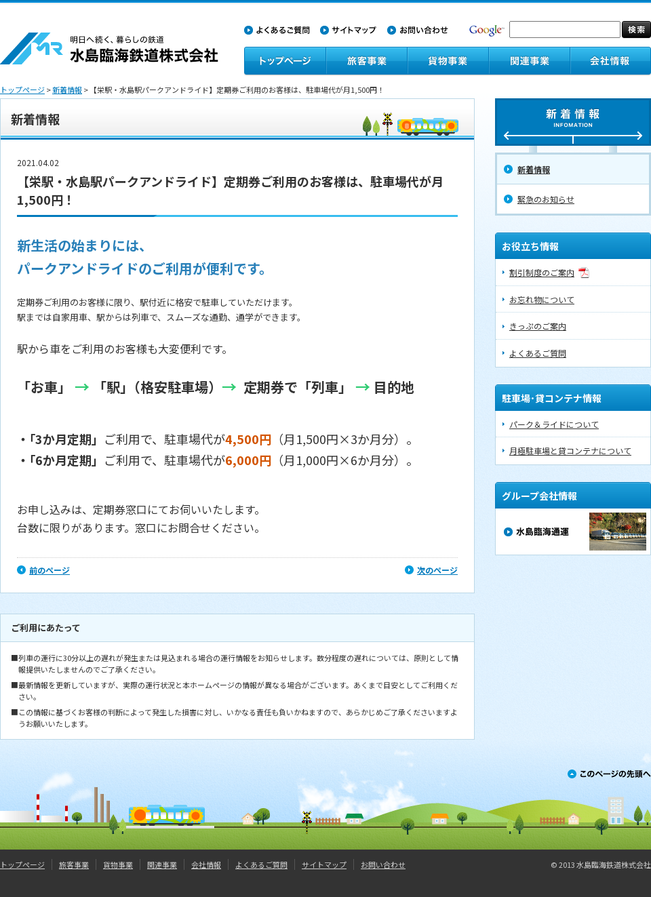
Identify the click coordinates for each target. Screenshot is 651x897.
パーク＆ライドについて (554, 424)
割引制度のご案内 (541, 272)
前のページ (49, 570)
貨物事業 (118, 864)
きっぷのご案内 (537, 326)
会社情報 (206, 864)
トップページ (22, 89)
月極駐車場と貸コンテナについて (570, 450)
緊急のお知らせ (545, 199)
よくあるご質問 (537, 353)
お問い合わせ (383, 864)
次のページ (437, 570)
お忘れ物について (541, 299)
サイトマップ (324, 864)
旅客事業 (74, 864)
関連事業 (162, 864)
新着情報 (67, 89)
